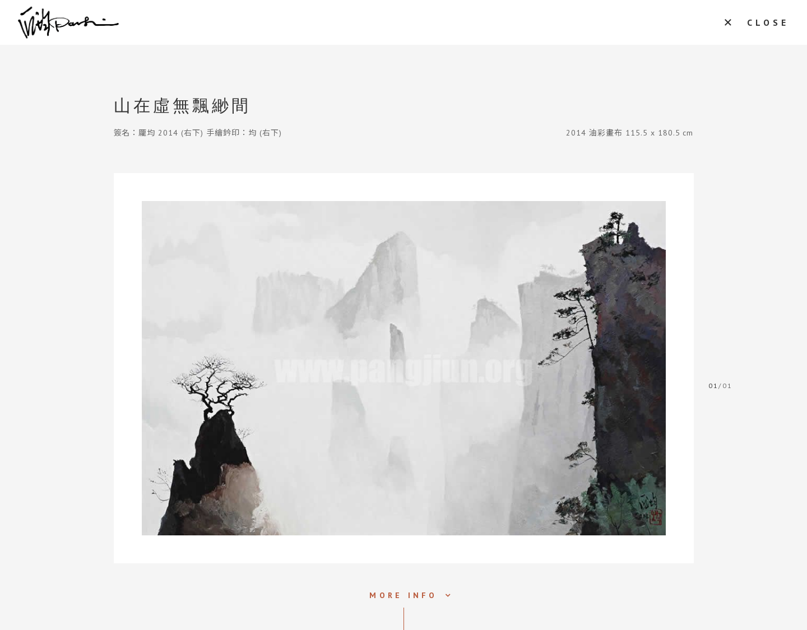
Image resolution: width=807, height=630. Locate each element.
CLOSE (768, 22)
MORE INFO (403, 595)
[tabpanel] (404, 368)
